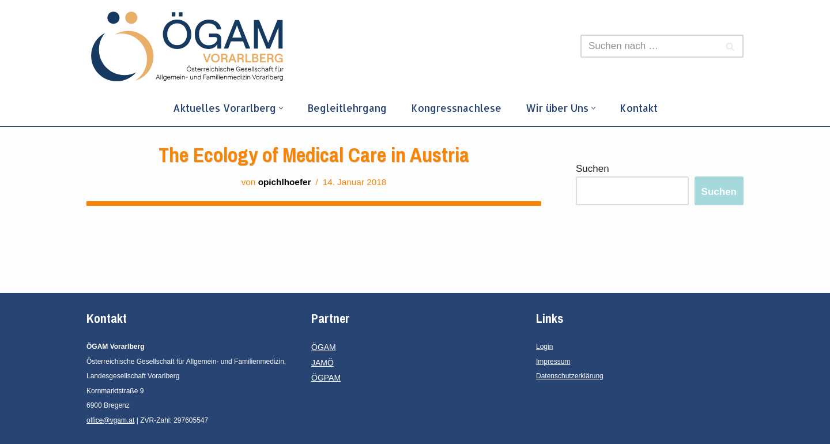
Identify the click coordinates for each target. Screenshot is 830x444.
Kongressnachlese (456, 107)
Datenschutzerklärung (569, 376)
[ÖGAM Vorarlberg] (187, 46)
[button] (281, 108)
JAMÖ (322, 362)
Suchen (592, 168)
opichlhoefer (284, 182)
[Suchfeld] (649, 46)
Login (544, 347)
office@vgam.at (110, 420)
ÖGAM (323, 347)
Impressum (553, 362)
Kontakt (639, 107)
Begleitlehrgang (347, 107)
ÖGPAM (326, 377)
